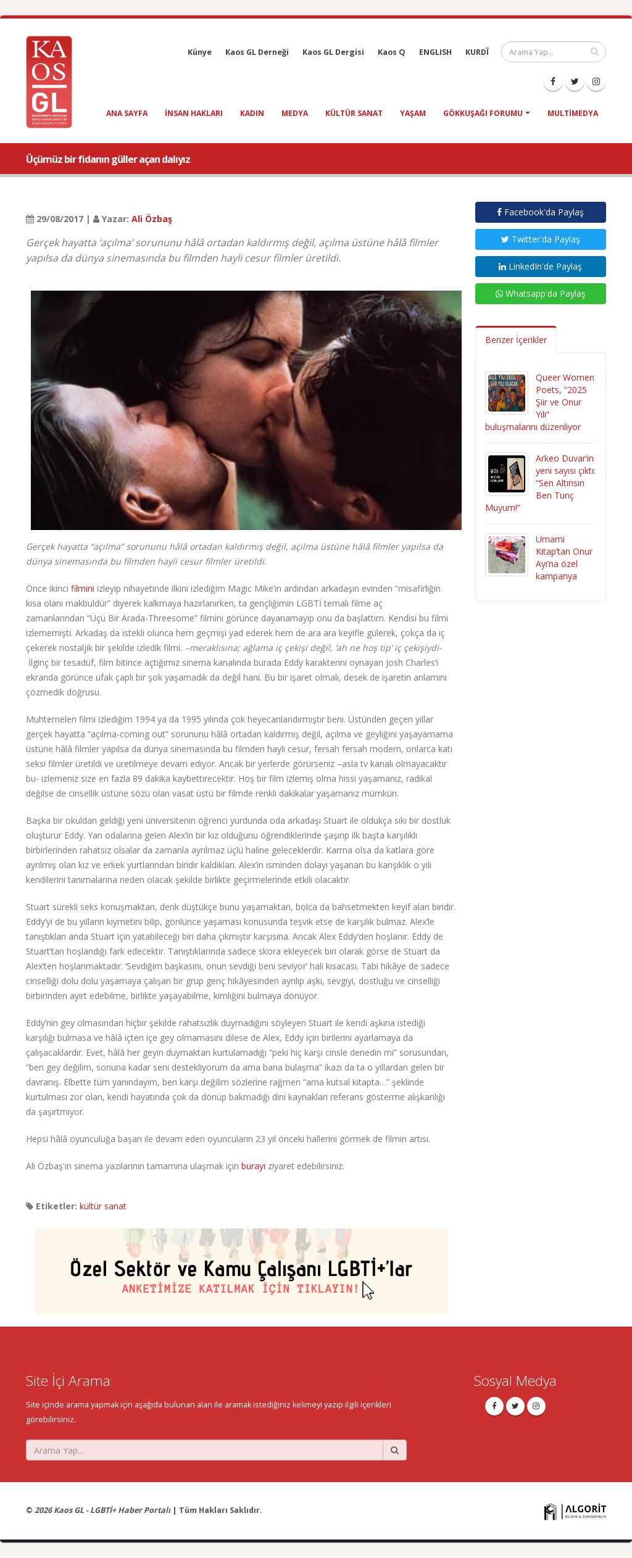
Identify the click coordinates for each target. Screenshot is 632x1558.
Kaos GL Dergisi (333, 52)
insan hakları (194, 113)
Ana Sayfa (127, 113)
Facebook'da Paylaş (540, 212)
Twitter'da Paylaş (540, 239)
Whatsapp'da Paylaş (541, 293)
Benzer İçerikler (516, 340)
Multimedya (572, 113)
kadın (252, 113)
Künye (200, 52)
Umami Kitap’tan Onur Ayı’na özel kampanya (564, 557)
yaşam (413, 113)
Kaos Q (391, 52)
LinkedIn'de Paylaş (540, 266)
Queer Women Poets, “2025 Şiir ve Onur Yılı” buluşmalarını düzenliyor (539, 402)
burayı (253, 1166)
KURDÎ (477, 52)
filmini (82, 588)
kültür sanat (354, 113)
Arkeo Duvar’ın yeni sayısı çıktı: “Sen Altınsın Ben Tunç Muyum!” (540, 482)
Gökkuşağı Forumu (483, 113)
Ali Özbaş (151, 219)
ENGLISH (435, 52)
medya (294, 113)
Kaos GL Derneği (257, 52)
